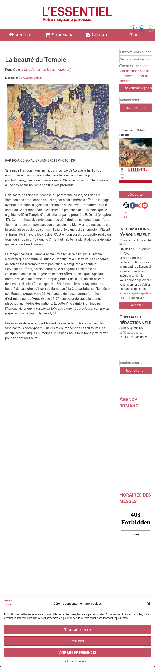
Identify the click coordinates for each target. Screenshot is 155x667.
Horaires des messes (135, 498)
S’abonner (58, 35)
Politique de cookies (75, 661)
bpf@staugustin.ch (131, 332)
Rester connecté (135, 66)
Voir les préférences (77, 652)
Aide (136, 35)
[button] (149, 604)
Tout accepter (77, 629)
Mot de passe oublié (134, 71)
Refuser (77, 641)
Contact (97, 35)
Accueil (19, 35)
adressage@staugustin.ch (136, 293)
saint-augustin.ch (126, 210)
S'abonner (136, 305)
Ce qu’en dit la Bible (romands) (47, 70)
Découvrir (136, 194)
